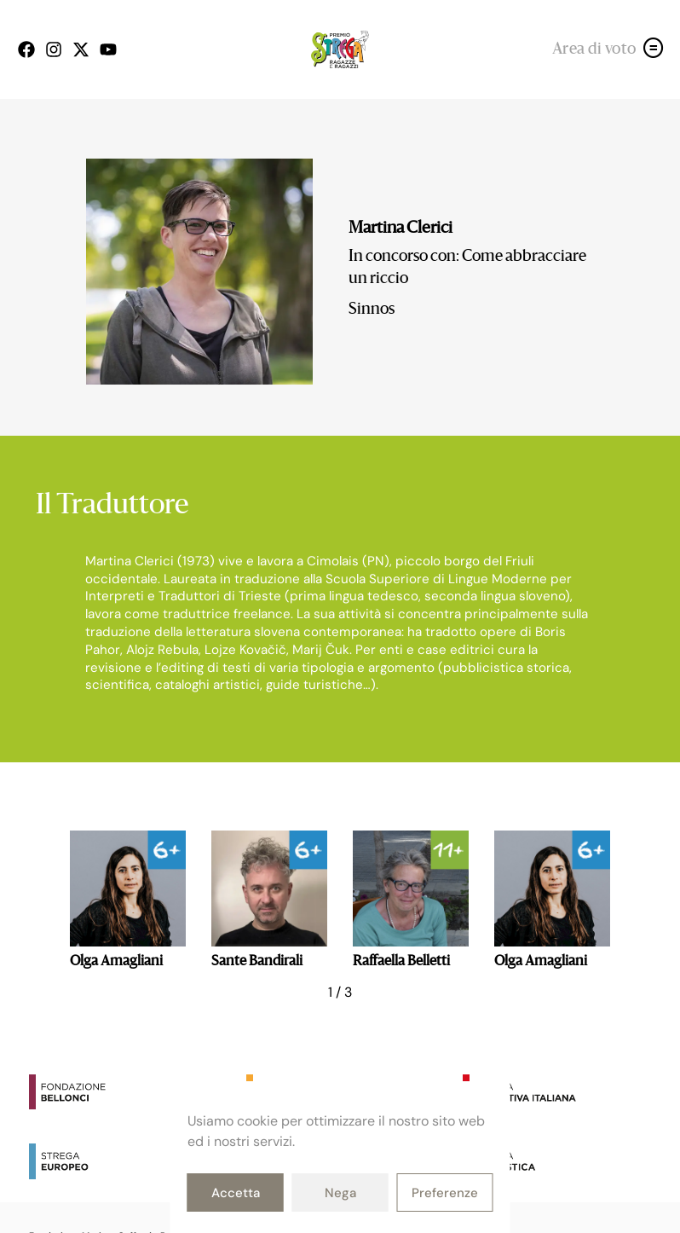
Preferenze (445, 1192)
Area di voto (594, 49)
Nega (340, 1192)
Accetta (235, 1192)
